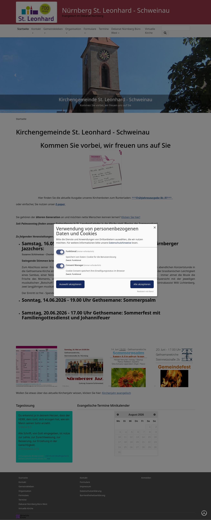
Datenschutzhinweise (120, 242)
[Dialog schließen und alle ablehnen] (154, 226)
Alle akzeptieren (142, 284)
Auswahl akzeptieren (70, 284)
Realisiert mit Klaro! (145, 291)
